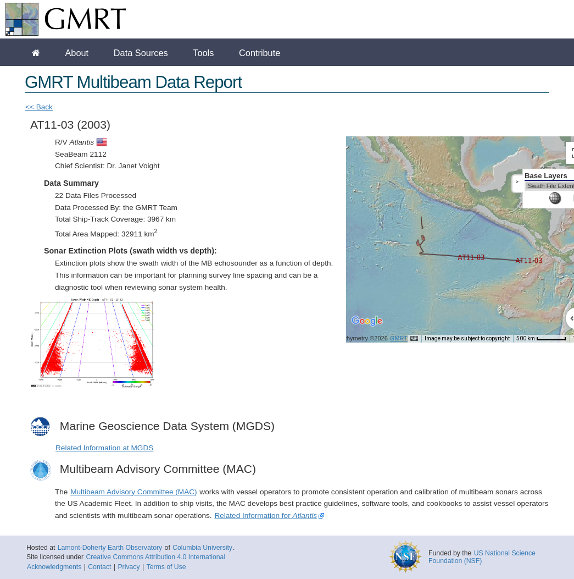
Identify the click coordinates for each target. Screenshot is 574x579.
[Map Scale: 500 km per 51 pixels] (541, 339)
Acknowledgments (54, 567)
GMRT (399, 338)
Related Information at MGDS (104, 448)
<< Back (39, 107)
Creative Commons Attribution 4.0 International (155, 557)
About (76, 53)
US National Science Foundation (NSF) (482, 557)
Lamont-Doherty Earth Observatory (110, 548)
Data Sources (141, 53)
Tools (203, 53)
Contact (99, 567)
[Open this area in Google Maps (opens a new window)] (367, 328)
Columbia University (202, 548)
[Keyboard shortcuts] (414, 339)
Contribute (259, 53)
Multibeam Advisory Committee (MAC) (133, 492)
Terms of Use (166, 567)
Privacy (129, 567)
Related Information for (265, 515)
